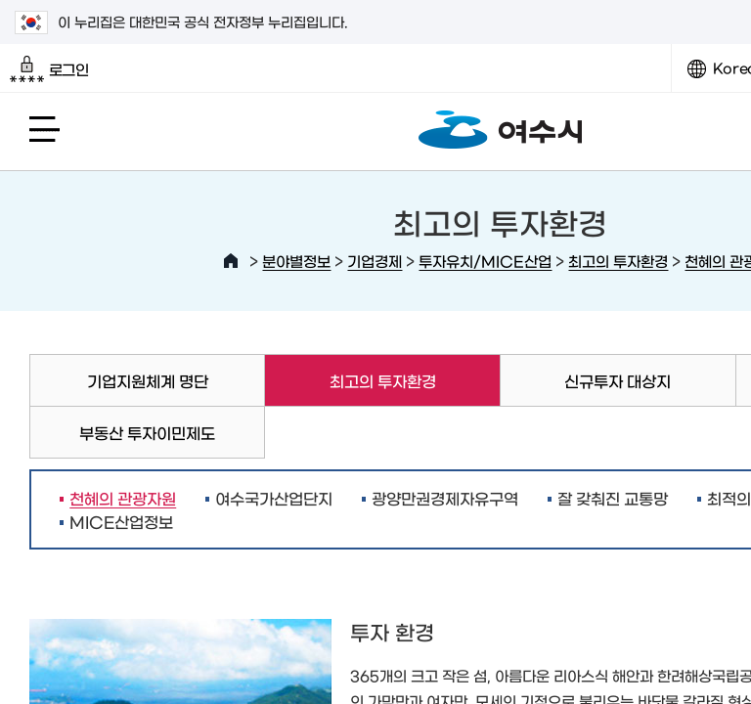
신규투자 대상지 (617, 380)
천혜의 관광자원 (118, 498)
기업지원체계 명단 (147, 380)
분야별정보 (296, 260)
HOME (230, 261)
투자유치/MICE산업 (485, 260)
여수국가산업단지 (273, 498)
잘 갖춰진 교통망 (612, 498)
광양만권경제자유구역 (445, 498)
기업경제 (374, 260)
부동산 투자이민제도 (147, 432)
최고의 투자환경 (618, 260)
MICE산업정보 (121, 521)
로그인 (49, 69)
